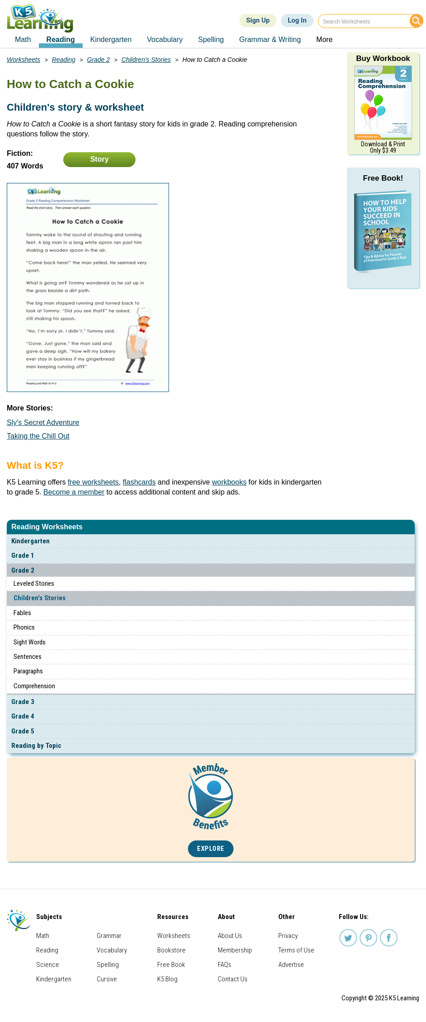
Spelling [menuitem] (211, 39)
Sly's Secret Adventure (43, 422)
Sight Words (30, 642)
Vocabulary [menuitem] (165, 39)
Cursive (107, 979)
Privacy (288, 936)
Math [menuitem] (23, 39)
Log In (297, 20)
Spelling (108, 965)
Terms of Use (296, 950)
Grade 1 (22, 555)
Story (99, 159)
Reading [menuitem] (61, 39)
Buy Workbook (383, 58)
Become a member (73, 492)
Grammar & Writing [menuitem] (270, 39)
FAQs (224, 965)
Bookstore (171, 950)
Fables (22, 613)
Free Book (171, 965)
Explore (211, 849)
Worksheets (23, 59)
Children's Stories (40, 598)
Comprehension (34, 686)
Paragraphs (28, 671)
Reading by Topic (36, 746)
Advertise (291, 965)
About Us (230, 936)
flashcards (139, 482)
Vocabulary (112, 950)
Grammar (109, 936)
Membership (235, 950)
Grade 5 (22, 731)
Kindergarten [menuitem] (111, 39)
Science (47, 965)
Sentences (28, 657)
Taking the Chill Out (38, 436)
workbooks (229, 482)
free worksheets (93, 482)
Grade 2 (22, 570)
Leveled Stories (34, 583)
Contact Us (233, 979)
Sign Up (258, 20)
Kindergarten (30, 541)
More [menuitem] (324, 39)
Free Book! (383, 178)
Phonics (24, 627)
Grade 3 (22, 702)
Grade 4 (22, 716)
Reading (63, 59)
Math (42, 936)
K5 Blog (167, 979)
